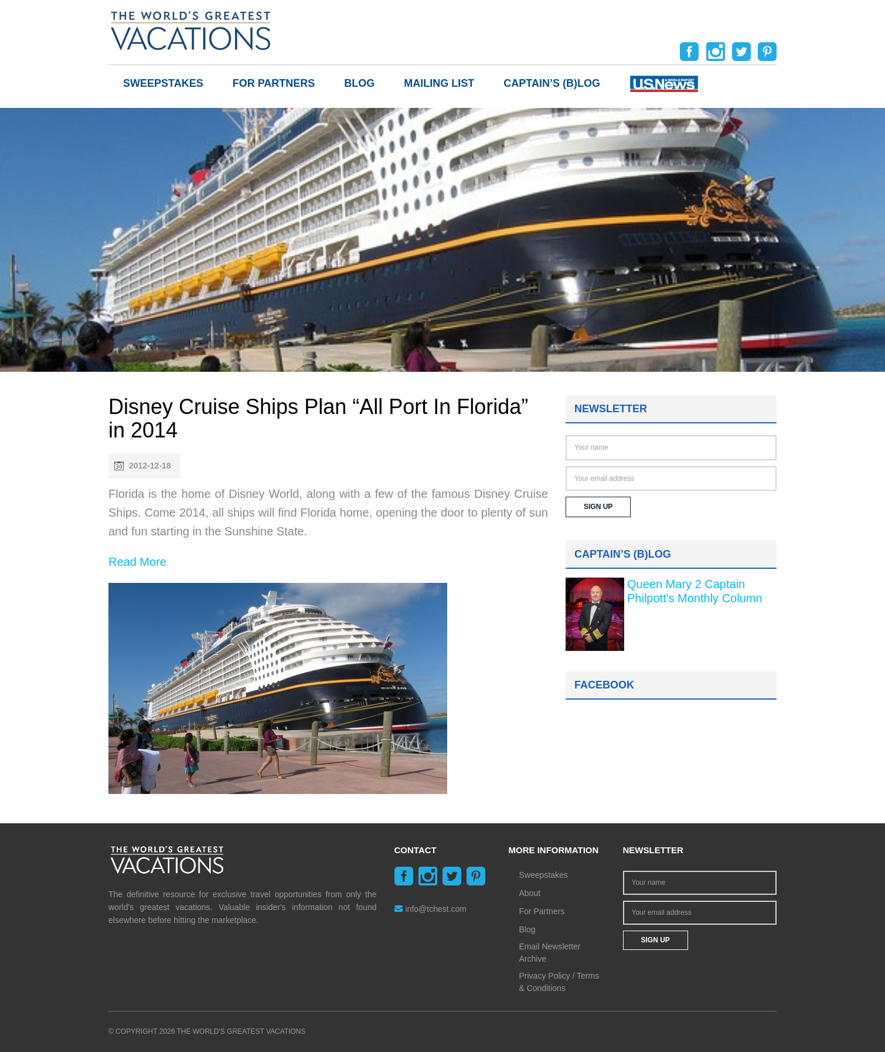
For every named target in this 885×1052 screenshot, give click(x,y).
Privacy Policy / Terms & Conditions (559, 982)
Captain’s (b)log (551, 83)
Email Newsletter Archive (550, 952)
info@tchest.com (430, 909)
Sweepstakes (163, 83)
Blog (359, 83)
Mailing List (439, 83)
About (530, 893)
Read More (137, 561)
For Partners (274, 83)
